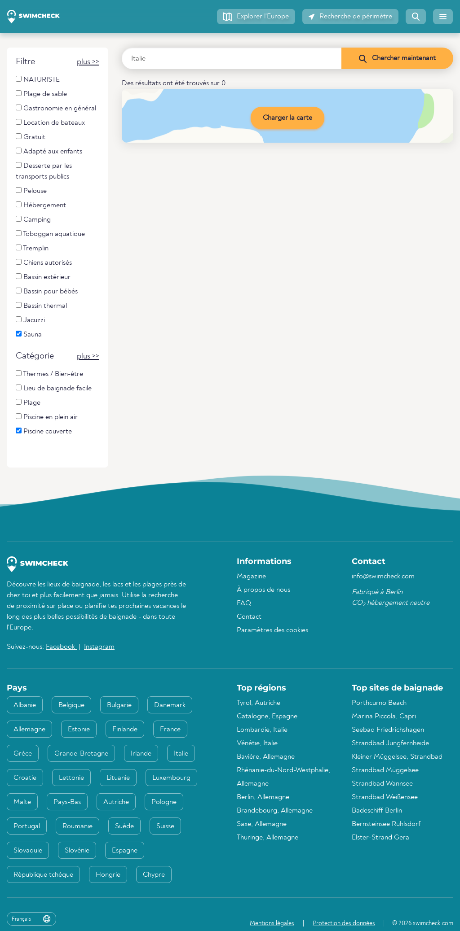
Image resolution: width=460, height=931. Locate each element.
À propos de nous (263, 590)
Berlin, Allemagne (263, 797)
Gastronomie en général (56, 108)
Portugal (26, 826)
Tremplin (32, 248)
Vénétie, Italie (257, 743)
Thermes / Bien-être (49, 374)
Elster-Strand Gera (380, 837)
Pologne (164, 802)
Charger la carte (287, 118)
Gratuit (30, 137)
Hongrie (108, 875)
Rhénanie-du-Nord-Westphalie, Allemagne (283, 777)
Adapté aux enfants (49, 151)
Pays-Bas (67, 802)
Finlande (124, 729)
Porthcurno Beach (379, 703)
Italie (181, 753)
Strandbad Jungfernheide (390, 743)
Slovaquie (27, 850)
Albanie (24, 705)
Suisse (165, 826)
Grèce (22, 753)
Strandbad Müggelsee (385, 770)
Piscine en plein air (47, 417)
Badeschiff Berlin (377, 810)
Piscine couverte (44, 431)
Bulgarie (119, 705)
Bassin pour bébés (47, 291)
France (170, 729)
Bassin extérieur (43, 277)
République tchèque (43, 875)
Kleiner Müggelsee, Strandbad (397, 757)
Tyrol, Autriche (258, 703)
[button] (256, 16)
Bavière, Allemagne (266, 757)
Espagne (124, 850)
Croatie (24, 778)
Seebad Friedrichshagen (388, 730)
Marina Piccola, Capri (384, 716)
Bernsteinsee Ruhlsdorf (386, 824)
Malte (22, 802)
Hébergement (41, 205)
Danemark (170, 705)
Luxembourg (171, 778)
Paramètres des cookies (272, 630)
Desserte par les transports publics (44, 171)
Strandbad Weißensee (385, 797)
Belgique (71, 705)
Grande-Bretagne (81, 753)
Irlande (141, 753)
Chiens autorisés (44, 263)
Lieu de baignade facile (54, 388)
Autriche (116, 802)
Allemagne (29, 729)
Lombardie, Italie (262, 730)
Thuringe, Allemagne (267, 837)
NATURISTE (38, 79)
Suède (124, 826)
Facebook (61, 647)
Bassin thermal (41, 306)
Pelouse (31, 191)
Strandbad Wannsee (382, 783)
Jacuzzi (30, 320)
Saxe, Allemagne (262, 824)
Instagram (99, 647)
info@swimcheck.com (383, 576)
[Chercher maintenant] (397, 58)
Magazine (251, 576)
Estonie (79, 729)
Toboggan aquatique (50, 234)
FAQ (244, 603)
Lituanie (118, 778)
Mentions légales (272, 923)
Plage (28, 402)
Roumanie (77, 826)
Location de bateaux (50, 123)
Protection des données (344, 923)
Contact (249, 617)
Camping (33, 219)
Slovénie (77, 850)
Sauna (29, 334)
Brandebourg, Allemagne (275, 810)
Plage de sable (41, 94)
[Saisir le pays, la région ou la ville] (231, 58)
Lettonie (71, 778)
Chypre (154, 875)
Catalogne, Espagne (267, 716)
